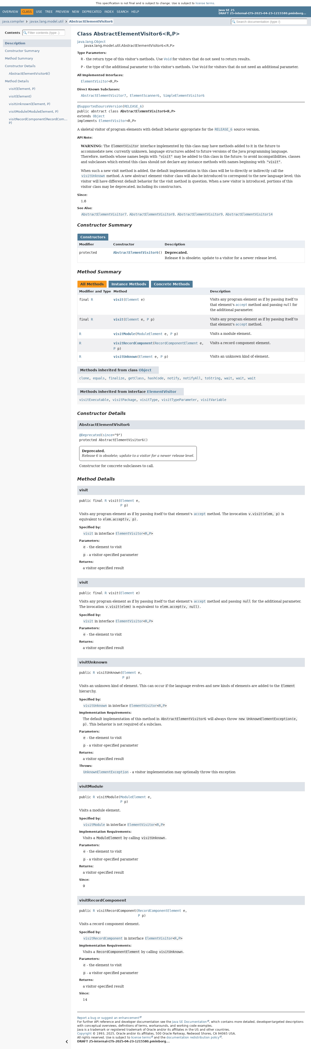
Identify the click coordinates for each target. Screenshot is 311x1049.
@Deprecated (90, 435)
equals (99, 378)
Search (122, 11)
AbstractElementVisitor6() (29, 73)
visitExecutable (94, 400)
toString (212, 378)
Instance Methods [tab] (129, 284)
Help (135, 11)
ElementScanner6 (144, 95)
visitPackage (124, 400)
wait (228, 378)
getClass (136, 378)
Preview (62, 11)
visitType (149, 400)
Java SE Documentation (189, 1022)
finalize (116, 378)
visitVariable (213, 400)
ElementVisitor (94, 81)
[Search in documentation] (269, 22)
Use (39, 11)
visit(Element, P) (22, 89)
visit (118, 299)
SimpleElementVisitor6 (183, 95)
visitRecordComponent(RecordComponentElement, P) (40, 121)
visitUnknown (125, 357)
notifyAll (192, 378)
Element (132, 299)
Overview (10, 11)
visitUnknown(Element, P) (29, 104)
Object (99, 116)
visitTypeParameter (179, 400)
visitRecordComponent (133, 343)
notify (173, 378)
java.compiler (13, 21)
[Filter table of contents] (43, 33)
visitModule (124, 334)
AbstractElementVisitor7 (103, 95)
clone (84, 378)
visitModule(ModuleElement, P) (33, 111)
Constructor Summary (22, 51)
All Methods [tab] (92, 284)
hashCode (155, 378)
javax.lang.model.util (46, 21)
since (107, 435)
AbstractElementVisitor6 (91, 21)
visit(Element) (20, 96)
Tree (49, 11)
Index (109, 11)
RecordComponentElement (176, 343)
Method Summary (19, 58)
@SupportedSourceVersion (99, 106)
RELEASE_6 (133, 106)
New (75, 11)
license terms (205, 3)
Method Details (17, 81)
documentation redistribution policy (192, 1037)
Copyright (84, 1033)
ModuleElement (149, 334)
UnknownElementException (105, 772)
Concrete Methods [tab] (172, 284)
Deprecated (91, 11)
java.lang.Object (91, 42)
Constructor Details (20, 66)
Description (15, 43)
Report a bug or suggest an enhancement (108, 1018)
